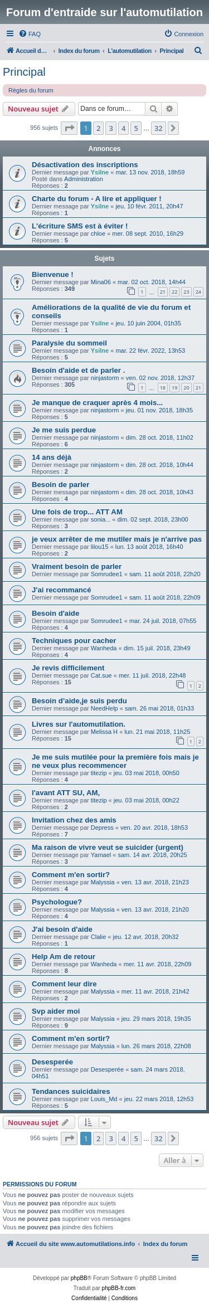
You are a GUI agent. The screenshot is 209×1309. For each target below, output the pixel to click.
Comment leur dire (64, 984)
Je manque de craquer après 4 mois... (97, 402)
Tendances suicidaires (71, 1091)
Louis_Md (104, 1099)
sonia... (100, 519)
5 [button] (136, 128)
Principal (24, 72)
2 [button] (98, 128)
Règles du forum (31, 90)
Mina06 (101, 282)
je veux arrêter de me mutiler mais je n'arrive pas (117, 539)
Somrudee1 (107, 574)
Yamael (101, 854)
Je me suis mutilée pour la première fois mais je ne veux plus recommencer (115, 761)
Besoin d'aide (55, 613)
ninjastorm (105, 377)
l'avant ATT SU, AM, (66, 793)
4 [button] (123, 128)
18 (163, 387)
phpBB (79, 1278)
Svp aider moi (56, 1011)
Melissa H (104, 731)
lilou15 (100, 546)
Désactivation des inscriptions (85, 164)
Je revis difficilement (68, 668)
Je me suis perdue (64, 430)
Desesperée (52, 1062)
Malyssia (103, 882)
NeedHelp (104, 708)
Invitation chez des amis (74, 820)
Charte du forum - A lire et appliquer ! (97, 198)
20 (186, 387)
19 (174, 387)
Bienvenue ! (53, 274)
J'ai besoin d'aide (62, 929)
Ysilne (100, 172)
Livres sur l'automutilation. (78, 724)
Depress (102, 827)
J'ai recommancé (61, 590)
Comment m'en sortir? (71, 874)
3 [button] (111, 128)
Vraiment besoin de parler (76, 566)
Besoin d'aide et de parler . (78, 370)
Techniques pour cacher (74, 640)
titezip (99, 773)
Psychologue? (57, 902)
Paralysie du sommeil (69, 343)
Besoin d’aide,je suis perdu (79, 701)
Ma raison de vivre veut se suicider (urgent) (107, 847)
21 (163, 291)
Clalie (98, 936)
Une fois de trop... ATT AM (77, 512)
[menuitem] (29, 34)
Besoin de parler (60, 484)
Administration (83, 179)
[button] (69, 128)
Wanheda (104, 648)
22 (174, 291)
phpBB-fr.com (119, 1288)
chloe (98, 233)
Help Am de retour (63, 956)
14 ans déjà (51, 457)
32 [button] (158, 128)
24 (198, 291)
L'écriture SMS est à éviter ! (80, 226)
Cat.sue (101, 675)
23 (186, 291)
